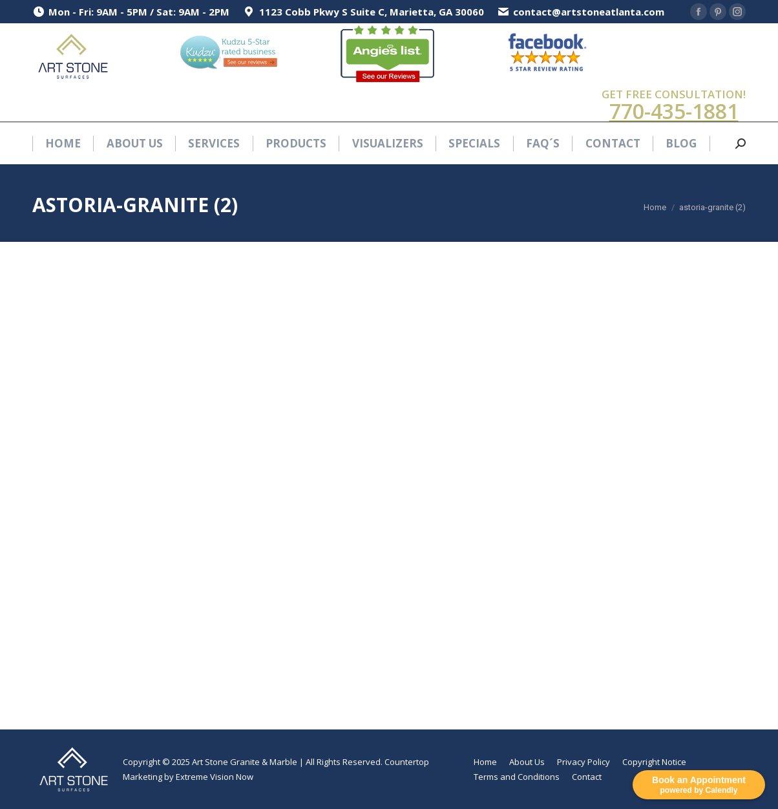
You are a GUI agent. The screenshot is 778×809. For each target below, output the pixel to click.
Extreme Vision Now (214, 776)
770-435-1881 (674, 111)
